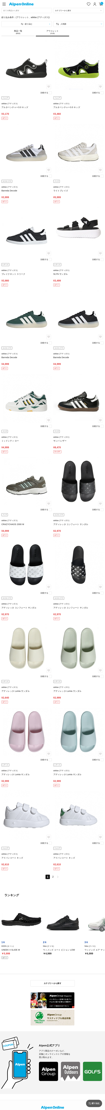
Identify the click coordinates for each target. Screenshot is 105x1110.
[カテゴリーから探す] (78, 10)
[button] (101, 929)
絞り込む (28, 24)
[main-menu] (4, 4)
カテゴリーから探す (52, 983)
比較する (44, 93)
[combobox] (26, 10)
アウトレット (52, 32)
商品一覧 (18, 32)
